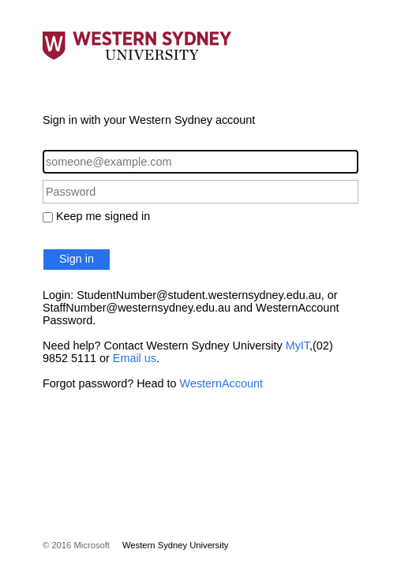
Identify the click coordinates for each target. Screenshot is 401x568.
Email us (134, 358)
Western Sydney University (175, 545)
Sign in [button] (76, 258)
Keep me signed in (103, 216)
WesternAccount (221, 383)
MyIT (297, 345)
